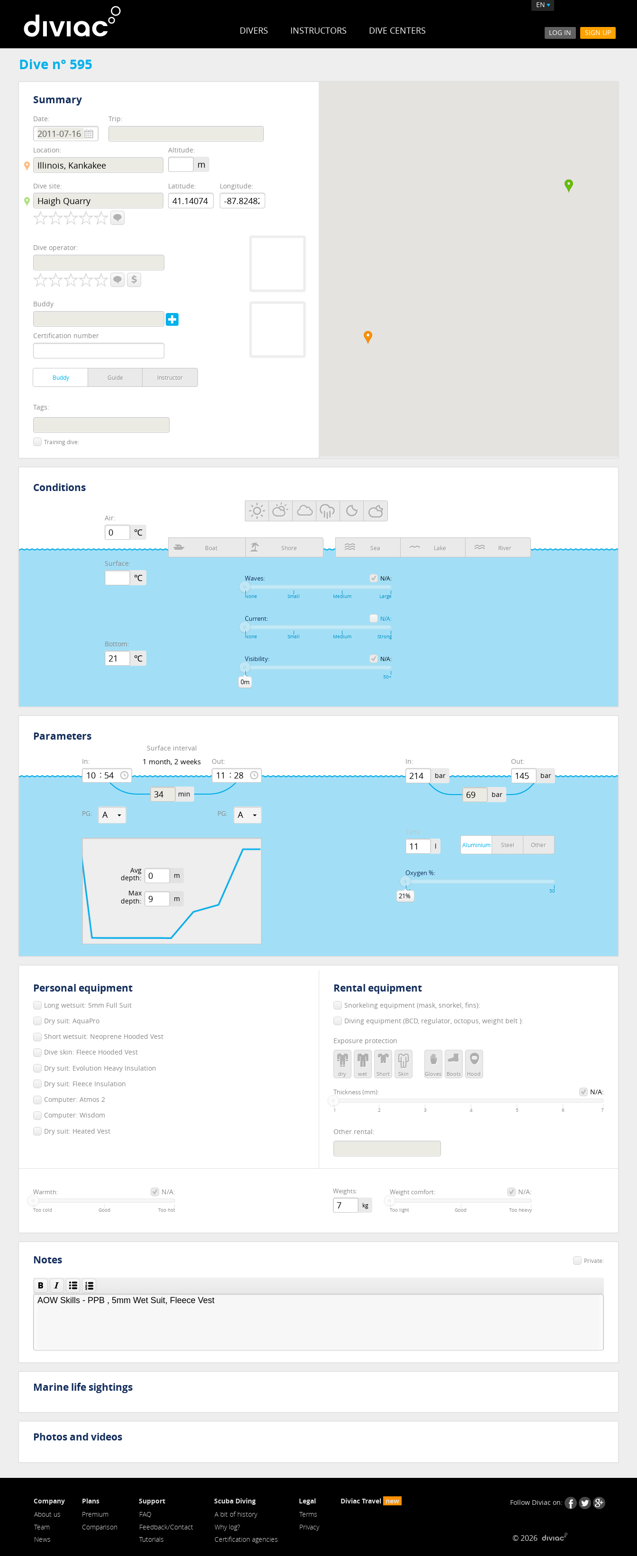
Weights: (345, 1191)
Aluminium (476, 845)
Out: (218, 762)
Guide (115, 377)
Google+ (599, 1503)
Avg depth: (131, 875)
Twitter (585, 1503)
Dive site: (47, 185)
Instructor (170, 377)
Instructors (318, 30)
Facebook (571, 1503)
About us (47, 1514)
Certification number (66, 335)
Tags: (41, 407)
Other (538, 845)
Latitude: (182, 185)
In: (86, 762)
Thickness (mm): (356, 1092)
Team (42, 1526)
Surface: (118, 564)
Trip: (115, 118)
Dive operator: (55, 247)
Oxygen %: (420, 873)
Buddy (43, 303)
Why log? (227, 1526)
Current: (256, 619)
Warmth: (45, 1192)
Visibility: (257, 659)
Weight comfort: (412, 1192)
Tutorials (151, 1539)
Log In (560, 32)
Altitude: (181, 150)
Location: (47, 149)
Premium (95, 1514)
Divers (254, 30)
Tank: (413, 832)
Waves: (255, 578)
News (42, 1539)
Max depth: (131, 897)
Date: (41, 118)
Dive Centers (397, 30)
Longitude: (236, 185)
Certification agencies (246, 1539)
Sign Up (598, 32)
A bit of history (236, 1514)
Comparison (100, 1526)
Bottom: (117, 644)
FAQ (145, 1514)
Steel (507, 845)
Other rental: (354, 1131)
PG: (87, 813)
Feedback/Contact (166, 1526)
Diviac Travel (371, 1500)
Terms (308, 1514)
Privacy (309, 1526)
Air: (110, 518)
